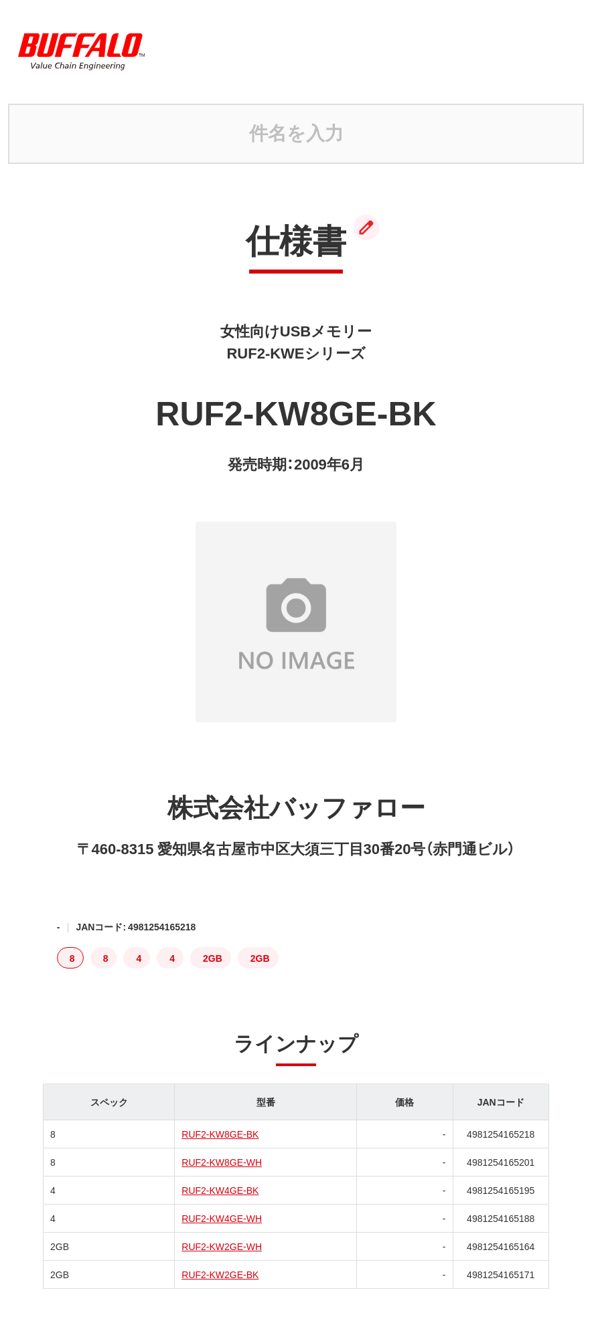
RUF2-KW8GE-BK (219, 1133)
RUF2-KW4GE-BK (219, 1190)
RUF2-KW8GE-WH (221, 1161)
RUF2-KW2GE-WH (221, 1246)
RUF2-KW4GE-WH (221, 1218)
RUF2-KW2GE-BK (219, 1274)
